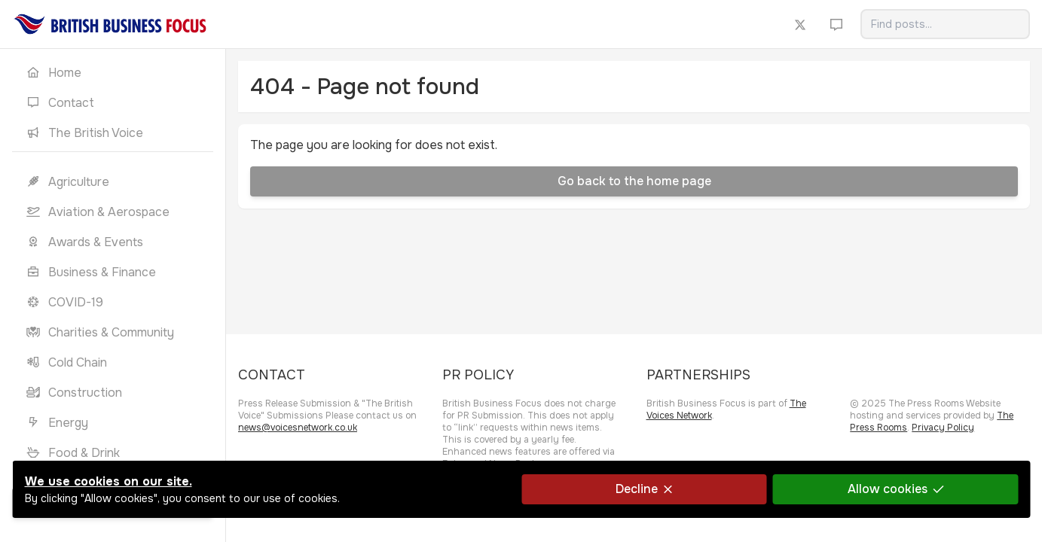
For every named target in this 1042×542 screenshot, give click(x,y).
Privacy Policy (943, 428)
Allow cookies (895, 489)
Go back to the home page (634, 181)
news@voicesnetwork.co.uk (297, 428)
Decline (643, 489)
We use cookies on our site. (107, 481)
